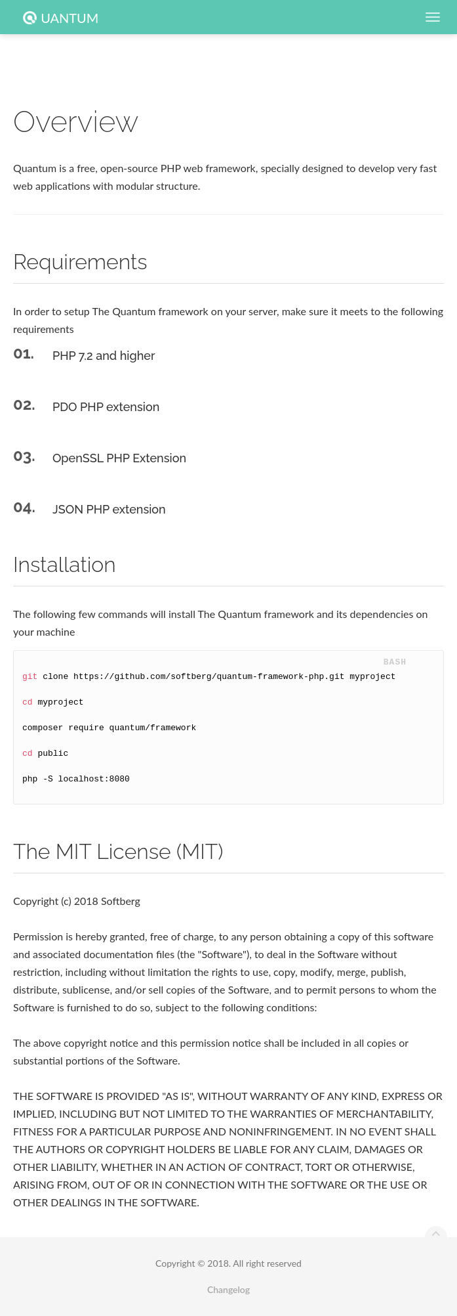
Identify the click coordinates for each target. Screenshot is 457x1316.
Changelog (228, 1289)
